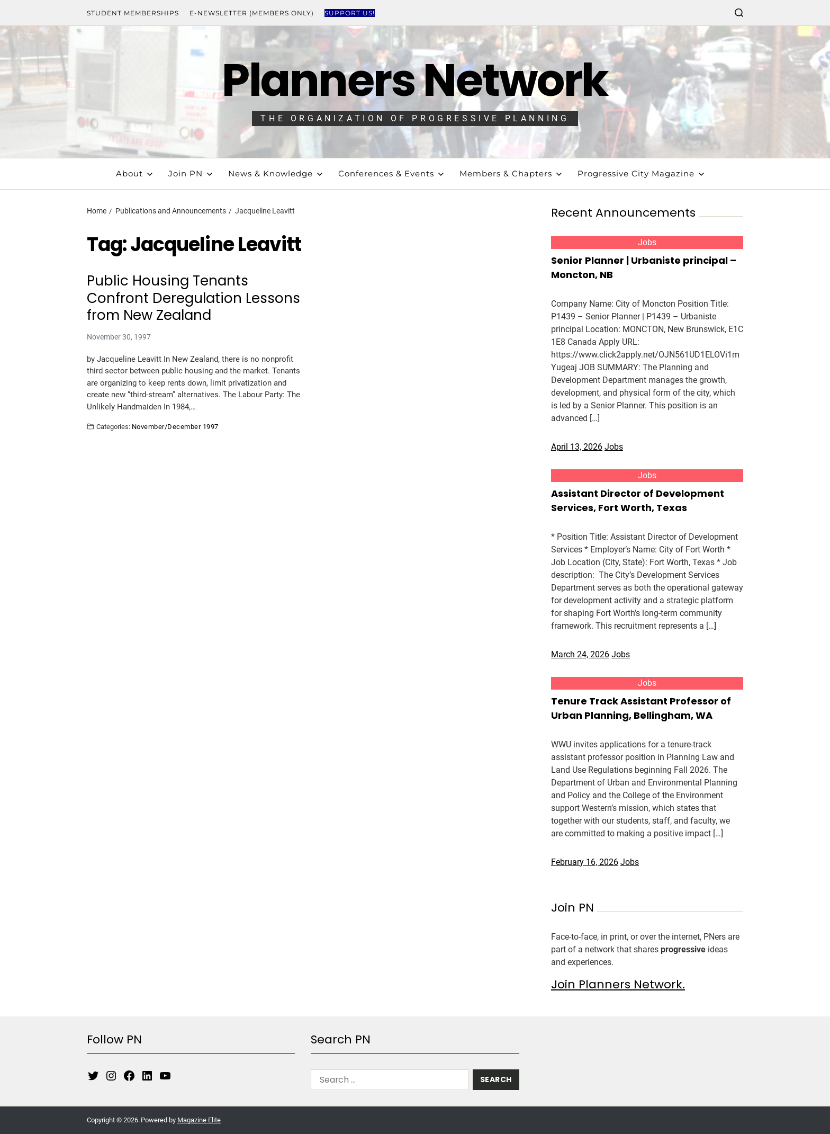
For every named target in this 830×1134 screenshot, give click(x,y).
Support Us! (349, 13)
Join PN (190, 173)
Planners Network (415, 80)
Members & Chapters (510, 173)
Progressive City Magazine (641, 173)
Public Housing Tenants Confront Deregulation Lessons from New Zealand (193, 298)
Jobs (647, 242)
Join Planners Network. (618, 984)
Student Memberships (133, 13)
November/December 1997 (175, 426)
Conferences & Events (391, 173)
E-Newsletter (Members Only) (252, 13)
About (134, 173)
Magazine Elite (199, 1120)
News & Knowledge (275, 173)
